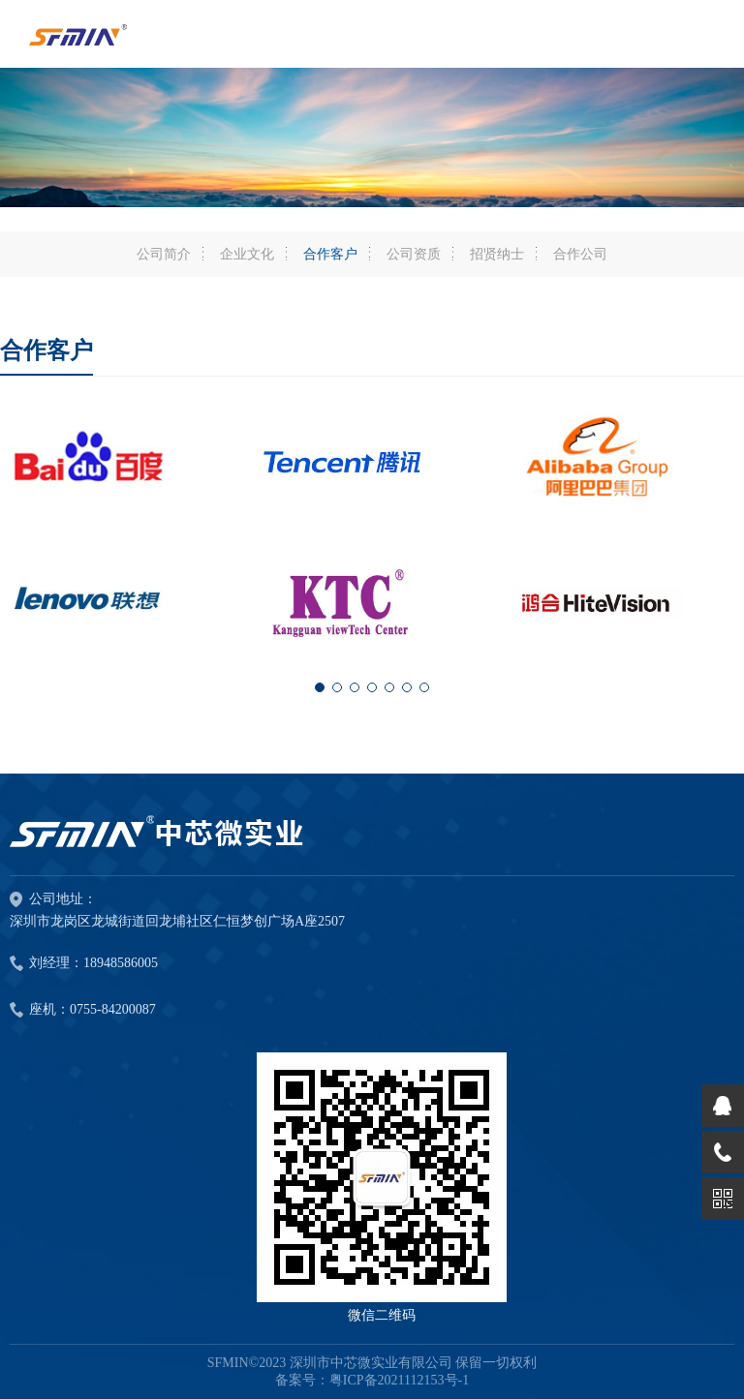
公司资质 (414, 254)
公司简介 (164, 254)
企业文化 (247, 254)
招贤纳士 (497, 254)
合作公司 (580, 254)
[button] (320, 687)
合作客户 (330, 254)
